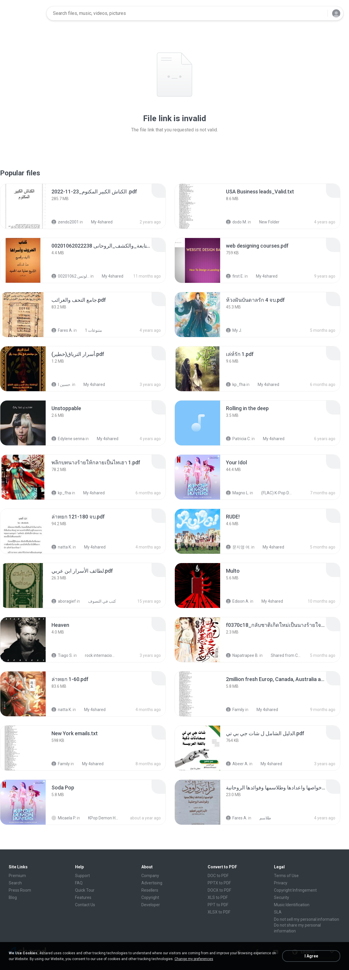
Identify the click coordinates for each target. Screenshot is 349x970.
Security (281, 897)
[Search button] (320, 13)
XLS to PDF (218, 897)
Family (235, 709)
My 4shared (99, 222)
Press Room (20, 890)
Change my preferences (193, 959)
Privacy (280, 883)
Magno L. (237, 493)
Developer (150, 904)
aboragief (63, 601)
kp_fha (235, 384)
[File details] (23, 206)
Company (150, 875)
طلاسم (262, 818)
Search (15, 883)
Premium (17, 875)
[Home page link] (23, 13)
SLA (278, 912)
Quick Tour (85, 890)
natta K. (61, 547)
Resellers (149, 890)
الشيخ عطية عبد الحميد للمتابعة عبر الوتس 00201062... (70, 276)
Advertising (151, 883)
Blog (13, 897)
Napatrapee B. (242, 655)
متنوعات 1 (90, 330)
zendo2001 (65, 222)
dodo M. (236, 222)
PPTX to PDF (219, 883)
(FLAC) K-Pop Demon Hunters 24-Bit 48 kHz (274, 493)
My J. (234, 330)
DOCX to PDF (219, 890)
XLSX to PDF (219, 912)
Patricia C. (238, 438)
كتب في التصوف (99, 601)
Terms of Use (286, 875)
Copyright (150, 897)
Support (82, 875)
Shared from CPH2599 (283, 655)
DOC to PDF (218, 875)
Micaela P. (63, 818)
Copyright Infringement (295, 890)
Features (83, 897)
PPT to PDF (218, 904)
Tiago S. (62, 655)
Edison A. (237, 601)
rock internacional (98, 655)
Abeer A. (237, 763)
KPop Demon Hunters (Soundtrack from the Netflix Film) (101, 818)
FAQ (79, 883)
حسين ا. (61, 384)
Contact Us (85, 904)
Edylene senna (68, 438)
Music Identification (291, 904)
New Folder (266, 222)
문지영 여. (238, 547)
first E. (235, 276)
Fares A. (62, 330)
